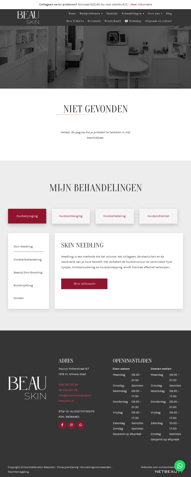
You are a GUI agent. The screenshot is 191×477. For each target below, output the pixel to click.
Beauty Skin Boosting (28, 272)
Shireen (19, 298)
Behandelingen (133, 13)
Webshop (133, 21)
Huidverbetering (114, 216)
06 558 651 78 (68, 390)
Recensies (94, 21)
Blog (169, 13)
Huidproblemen (91, 13)
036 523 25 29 (68, 384)
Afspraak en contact (158, 21)
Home (72, 13)
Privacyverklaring (67, 467)
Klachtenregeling (18, 471)
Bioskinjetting (23, 285)
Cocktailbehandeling (28, 259)
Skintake (112, 13)
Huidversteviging (71, 216)
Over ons (155, 13)
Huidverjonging (27, 216)
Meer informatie (141, 4)
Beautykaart (113, 21)
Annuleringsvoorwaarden (95, 467)
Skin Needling (23, 246)
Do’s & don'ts (75, 21)
